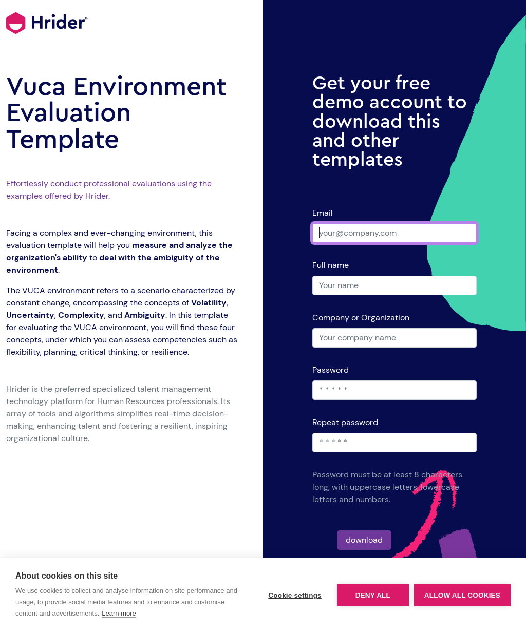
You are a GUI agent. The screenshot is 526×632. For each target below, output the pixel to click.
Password (330, 370)
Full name (330, 265)
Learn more (119, 613)
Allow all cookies (462, 595)
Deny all (372, 595)
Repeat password (345, 422)
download (364, 539)
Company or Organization (360, 317)
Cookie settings (295, 595)
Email (322, 212)
